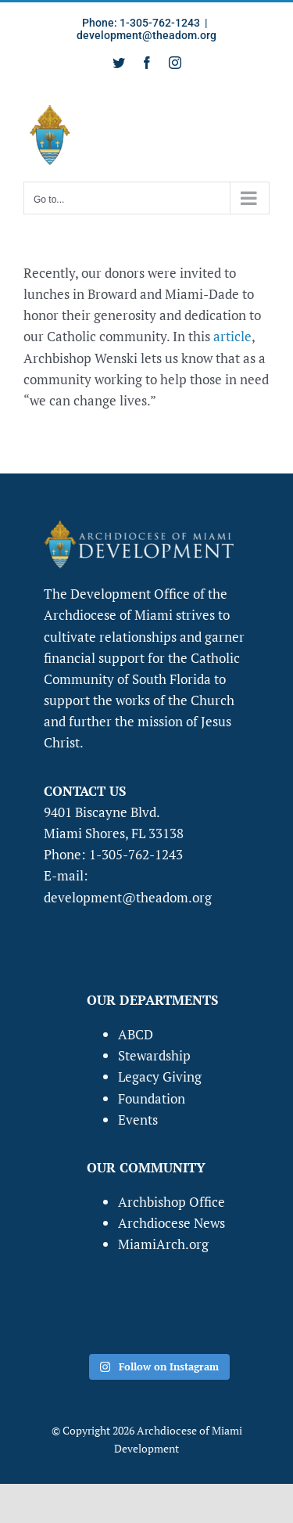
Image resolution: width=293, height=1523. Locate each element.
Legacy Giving (160, 1077)
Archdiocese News (171, 1223)
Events (138, 1120)
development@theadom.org (146, 35)
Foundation (151, 1098)
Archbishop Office (171, 1202)
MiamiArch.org (163, 1244)
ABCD (135, 1034)
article (232, 336)
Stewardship (154, 1055)
